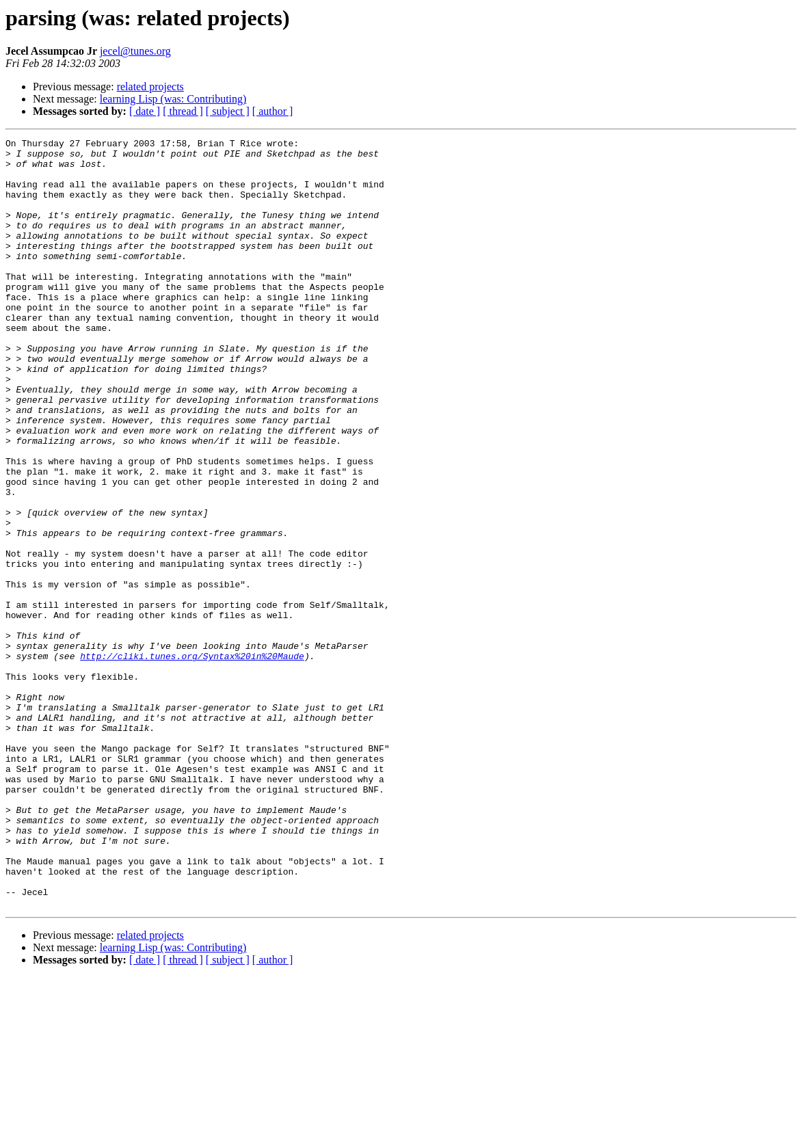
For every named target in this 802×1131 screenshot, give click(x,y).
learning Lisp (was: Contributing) (173, 99)
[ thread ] (183, 111)
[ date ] (144, 111)
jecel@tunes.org (135, 51)
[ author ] (272, 111)
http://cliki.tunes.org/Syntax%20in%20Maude (192, 760)
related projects (150, 86)
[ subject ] (228, 111)
